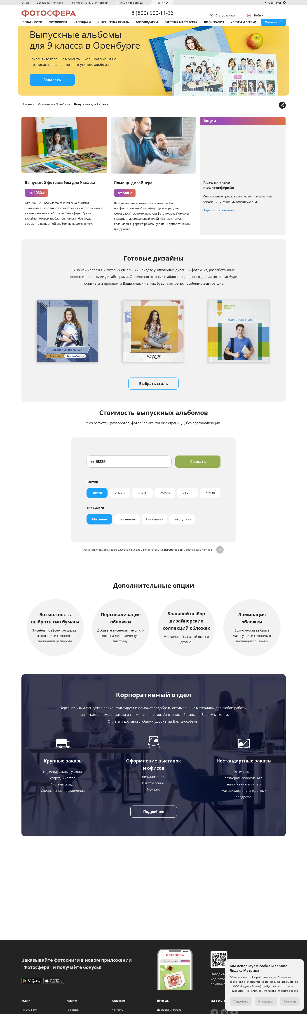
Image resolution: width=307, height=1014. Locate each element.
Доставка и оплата (50, 3)
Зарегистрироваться (218, 224)
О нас (25, 3)
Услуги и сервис (244, 29)
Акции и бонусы (131, 3)
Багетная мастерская (180, 29)
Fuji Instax (73, 1009)
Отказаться (266, 1001)
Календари (82, 29)
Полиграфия (214, 29)
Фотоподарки (147, 29)
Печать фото (32, 29)
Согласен (290, 1001)
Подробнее (153, 825)
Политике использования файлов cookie (273, 990)
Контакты (117, 1009)
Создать (198, 475)
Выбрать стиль (153, 397)
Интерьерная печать (113, 29)
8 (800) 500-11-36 (152, 15)
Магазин (271, 29)
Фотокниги (58, 29)
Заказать (52, 93)
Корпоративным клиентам (89, 3)
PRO (165, 3)
